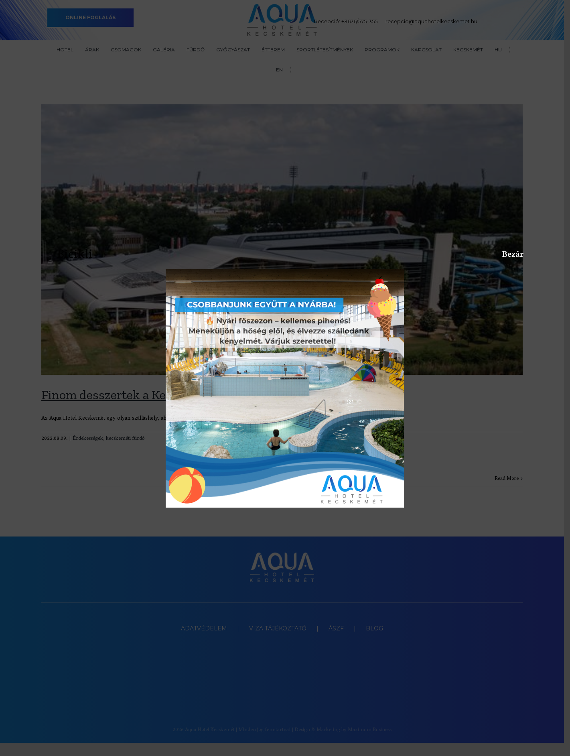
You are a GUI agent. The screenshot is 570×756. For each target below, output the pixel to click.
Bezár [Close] (506, 254)
